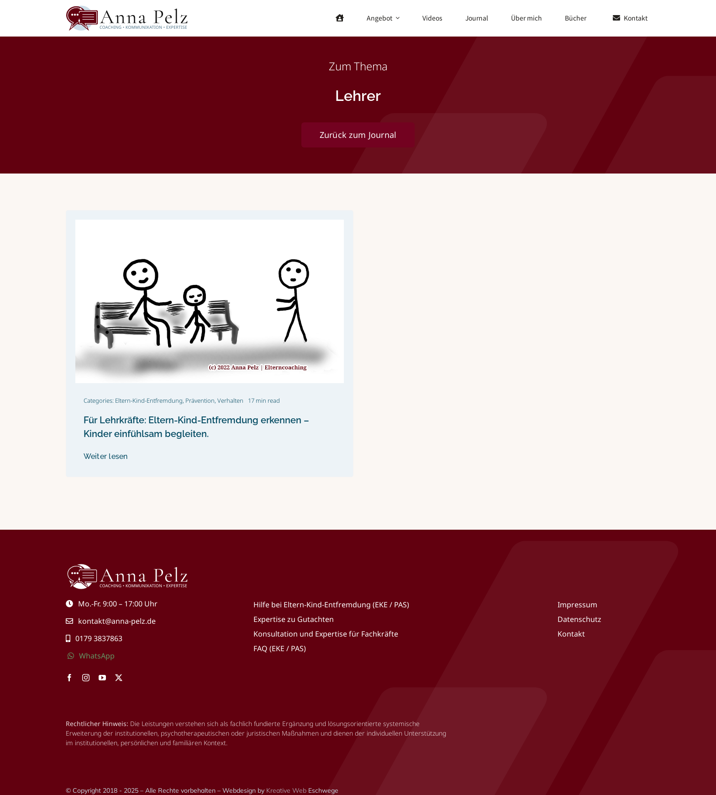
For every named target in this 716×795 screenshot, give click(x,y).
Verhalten (230, 400)
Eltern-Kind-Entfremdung (149, 400)
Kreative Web (286, 790)
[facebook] (69, 677)
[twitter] (118, 677)
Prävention (200, 400)
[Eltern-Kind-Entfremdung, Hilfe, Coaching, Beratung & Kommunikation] (127, 8)
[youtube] (102, 677)
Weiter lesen (106, 456)
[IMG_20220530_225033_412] (209, 223)
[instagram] (86, 677)
